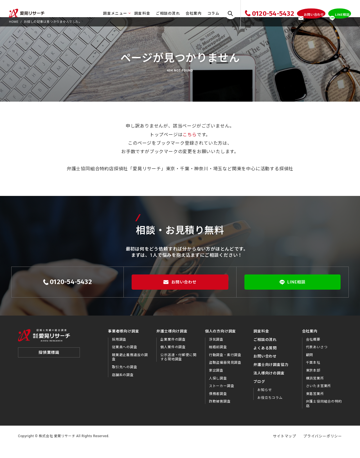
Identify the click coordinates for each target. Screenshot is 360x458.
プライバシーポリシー (322, 447)
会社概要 (313, 350)
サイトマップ (284, 447)
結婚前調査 (218, 358)
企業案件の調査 (173, 350)
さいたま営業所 (318, 397)
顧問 (309, 366)
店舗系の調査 (123, 386)
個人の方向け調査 (220, 342)
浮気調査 (216, 350)
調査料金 (128, 13)
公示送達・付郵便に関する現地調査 (178, 368)
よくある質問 (265, 359)
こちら (190, 145)
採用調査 (119, 350)
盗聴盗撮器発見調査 (225, 374)
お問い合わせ (179, 293)
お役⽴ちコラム (270, 408)
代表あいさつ (317, 358)
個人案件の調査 (173, 358)
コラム (199, 13)
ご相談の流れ (154, 13)
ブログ (259, 392)
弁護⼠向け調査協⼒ (270, 376)
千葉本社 (313, 374)
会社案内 (180, 13)
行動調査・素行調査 (225, 366)
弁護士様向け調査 (171, 342)
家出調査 (216, 381)
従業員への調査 (124, 358)
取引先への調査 (124, 378)
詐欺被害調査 (220, 412)
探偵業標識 (49, 366)
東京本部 (313, 381)
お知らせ (264, 401)
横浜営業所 (315, 389)
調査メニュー (101, 13)
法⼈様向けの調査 (268, 384)
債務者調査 (218, 405)
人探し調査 (218, 389)
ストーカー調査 (221, 397)
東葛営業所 (315, 405)
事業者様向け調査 (123, 342)
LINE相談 (292, 293)
